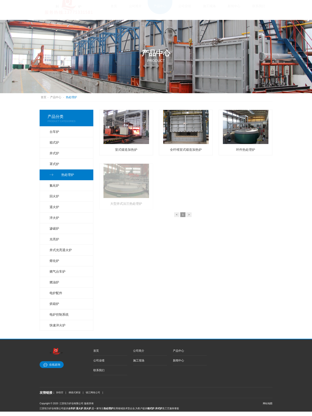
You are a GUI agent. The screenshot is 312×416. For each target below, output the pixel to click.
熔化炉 (54, 260)
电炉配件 (56, 293)
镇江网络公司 (93, 392)
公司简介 (135, 9)
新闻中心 (234, 9)
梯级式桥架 (75, 392)
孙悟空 (59, 392)
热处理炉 (71, 97)
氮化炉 (54, 185)
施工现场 (209, 9)
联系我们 (258, 9)
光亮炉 (54, 239)
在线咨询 (54, 364)
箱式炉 (54, 142)
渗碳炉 (54, 228)
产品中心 (160, 9)
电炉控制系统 (59, 314)
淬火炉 (54, 217)
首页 (114, 9)
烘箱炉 (54, 303)
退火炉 (54, 207)
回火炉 (54, 196)
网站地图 (267, 403)
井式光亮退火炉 (61, 250)
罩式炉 (54, 164)
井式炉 (54, 153)
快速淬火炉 (57, 325)
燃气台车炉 (57, 271)
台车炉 (54, 131)
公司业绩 (184, 9)
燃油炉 (54, 282)
